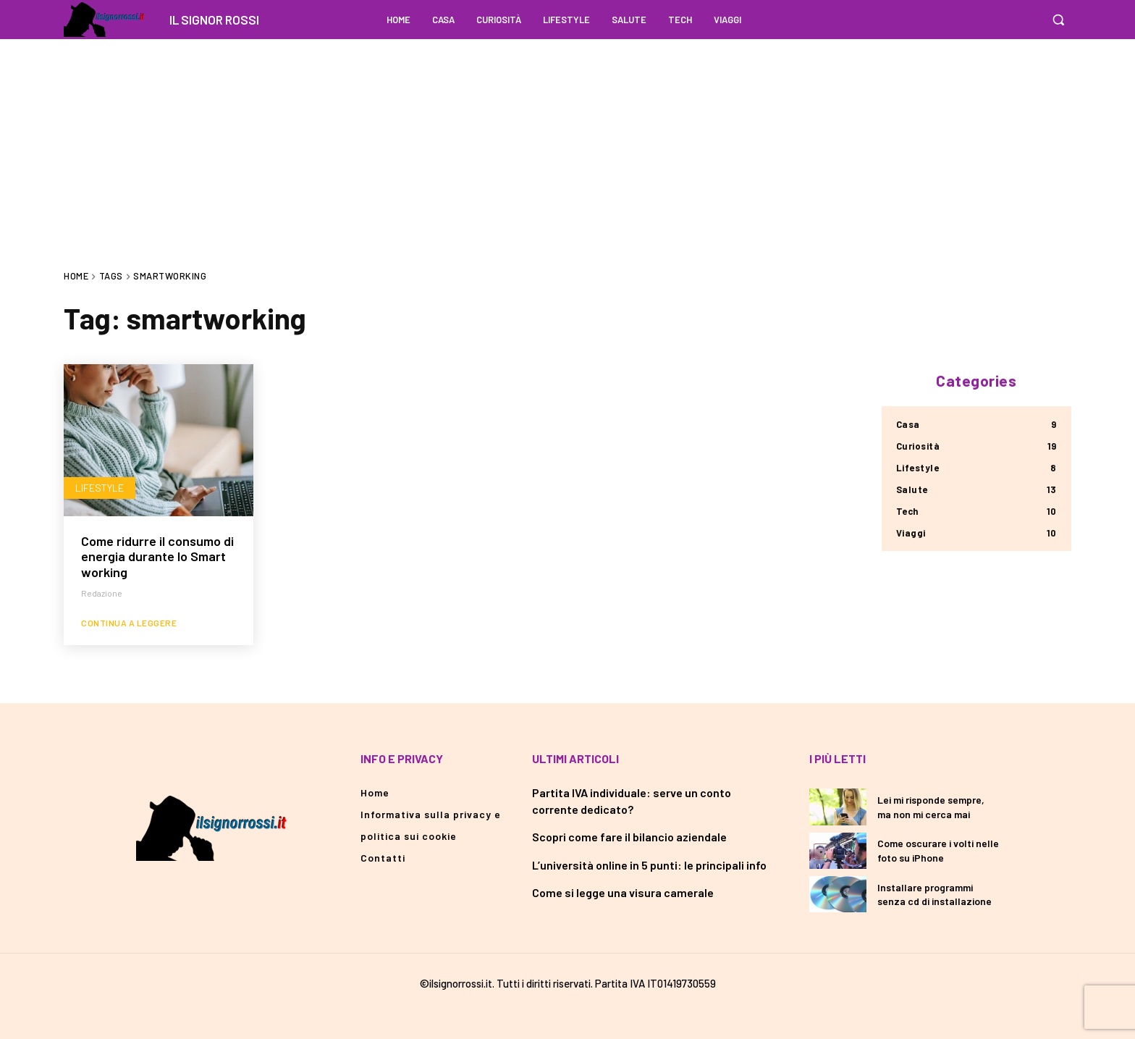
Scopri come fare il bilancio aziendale (629, 837)
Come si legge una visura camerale (623, 892)
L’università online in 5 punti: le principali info (649, 865)
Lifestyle (99, 487)
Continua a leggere (129, 622)
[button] (1058, 20)
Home (76, 276)
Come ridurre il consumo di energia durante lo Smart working (157, 556)
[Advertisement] (567, 140)
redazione (101, 593)
